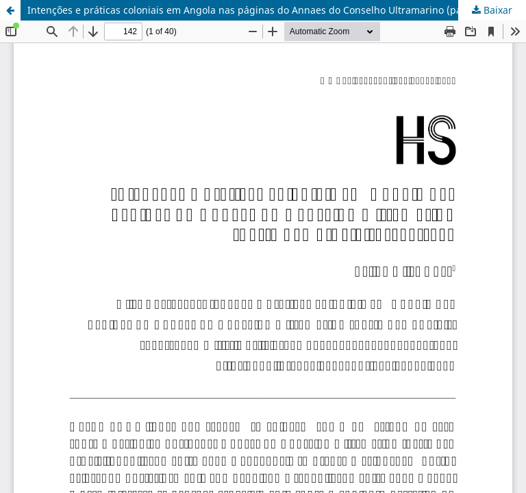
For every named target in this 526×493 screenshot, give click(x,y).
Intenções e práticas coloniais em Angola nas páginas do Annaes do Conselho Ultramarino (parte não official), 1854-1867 (276, 9)
